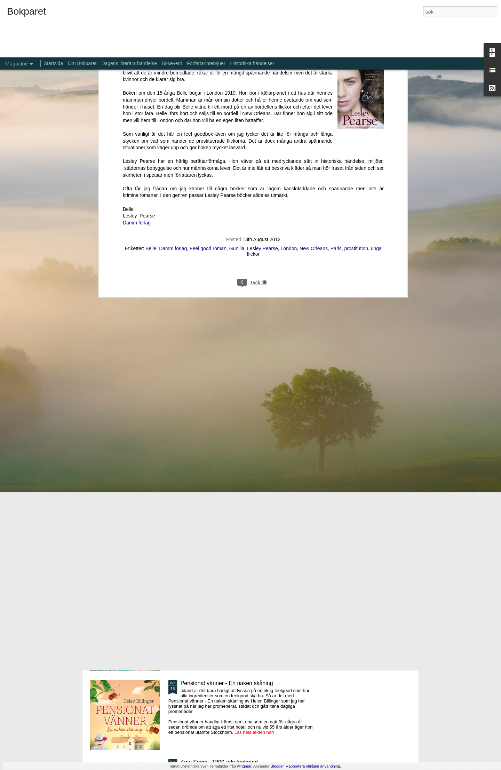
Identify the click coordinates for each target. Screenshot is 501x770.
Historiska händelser (252, 63)
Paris (336, 105)
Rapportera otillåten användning (313, 766)
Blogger (277, 766)
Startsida (53, 63)
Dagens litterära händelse (129, 63)
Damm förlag (137, 79)
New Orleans (314, 105)
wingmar (244, 766)
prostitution (356, 105)
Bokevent (172, 63)
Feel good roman (208, 105)
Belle (150, 105)
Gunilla (237, 105)
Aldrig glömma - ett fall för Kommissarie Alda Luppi (243, 604)
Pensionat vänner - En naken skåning (227, 683)
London (289, 105)
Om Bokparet (82, 63)
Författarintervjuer (206, 63)
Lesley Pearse (262, 105)
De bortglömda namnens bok (216, 525)
